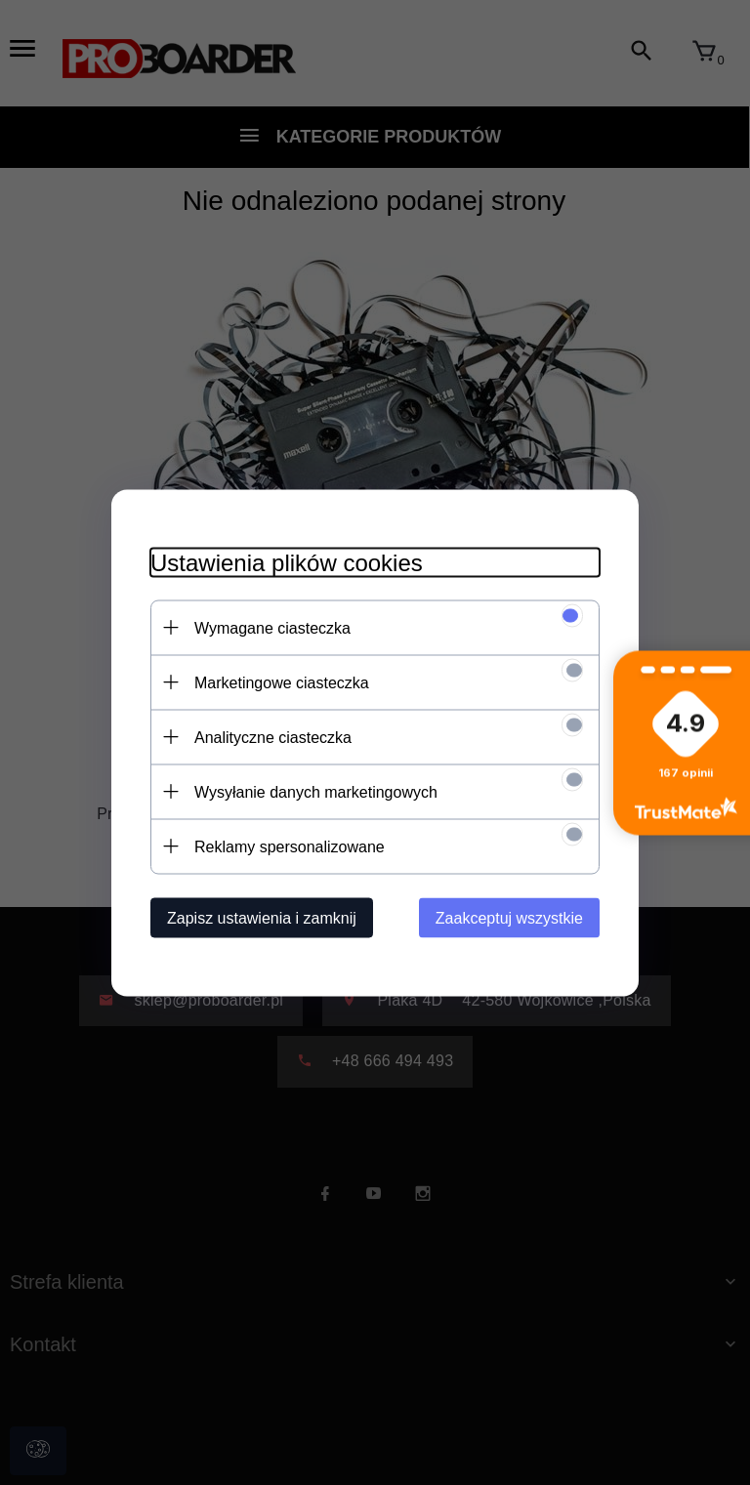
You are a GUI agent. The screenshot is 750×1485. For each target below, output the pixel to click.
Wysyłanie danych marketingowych (316, 791)
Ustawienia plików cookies (286, 562)
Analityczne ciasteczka (273, 736)
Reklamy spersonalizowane (289, 846)
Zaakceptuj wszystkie (509, 917)
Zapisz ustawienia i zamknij (261, 917)
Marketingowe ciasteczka (281, 682)
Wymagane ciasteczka (272, 627)
